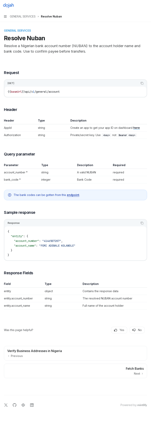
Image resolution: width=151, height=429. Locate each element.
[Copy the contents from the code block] (142, 83)
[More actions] (146, 5)
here (136, 127)
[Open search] (138, 5)
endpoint (73, 195)
